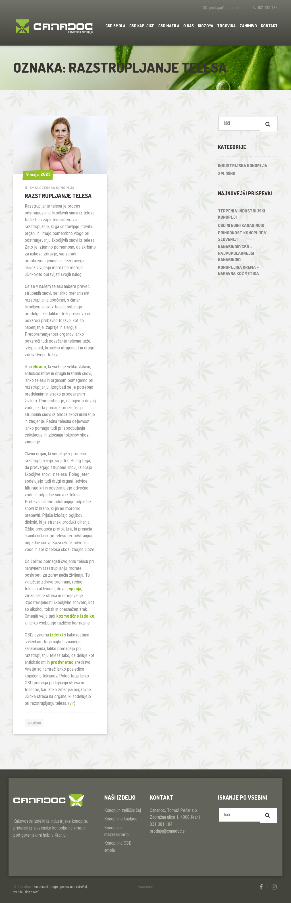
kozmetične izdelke (75, 616)
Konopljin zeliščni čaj (122, 810)
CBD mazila (168, 25)
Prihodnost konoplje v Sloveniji (242, 238)
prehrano (37, 366)
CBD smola (115, 25)
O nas (188, 25)
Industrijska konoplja (242, 167)
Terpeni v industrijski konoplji (241, 216)
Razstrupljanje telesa (58, 195)
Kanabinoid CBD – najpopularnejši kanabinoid (236, 255)
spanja (75, 588)
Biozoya (205, 25)
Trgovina (226, 25)
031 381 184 (268, 7)
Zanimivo (248, 25)
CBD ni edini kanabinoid (241, 227)
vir (72, 703)
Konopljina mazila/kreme (116, 831)
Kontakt (269, 25)
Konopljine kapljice (121, 819)
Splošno (35, 723)
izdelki (56, 635)
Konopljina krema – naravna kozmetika (238, 273)
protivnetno (62, 662)
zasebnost (41, 887)
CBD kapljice (141, 25)
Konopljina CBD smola (118, 846)
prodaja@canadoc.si (225, 7)
